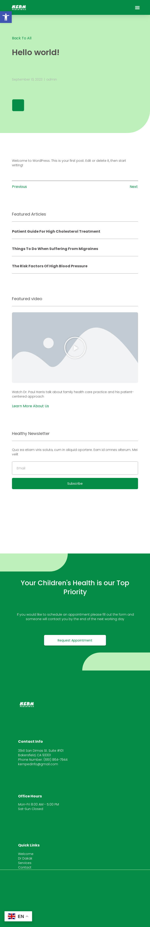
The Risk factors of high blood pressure (49, 266)
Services (24, 863)
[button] (6, 17)
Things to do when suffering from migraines (55, 248)
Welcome (25, 854)
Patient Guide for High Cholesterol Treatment (56, 231)
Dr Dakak (25, 858)
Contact (24, 867)
